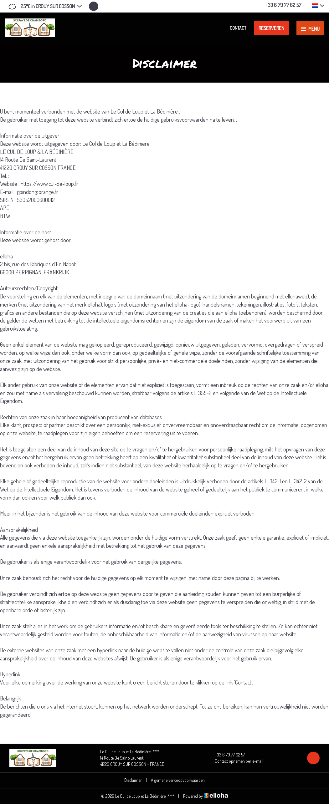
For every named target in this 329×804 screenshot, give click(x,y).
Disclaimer (133, 780)
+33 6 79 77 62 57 (226, 755)
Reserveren (271, 28)
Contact (238, 28)
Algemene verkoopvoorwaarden (178, 780)
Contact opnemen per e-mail (235, 761)
